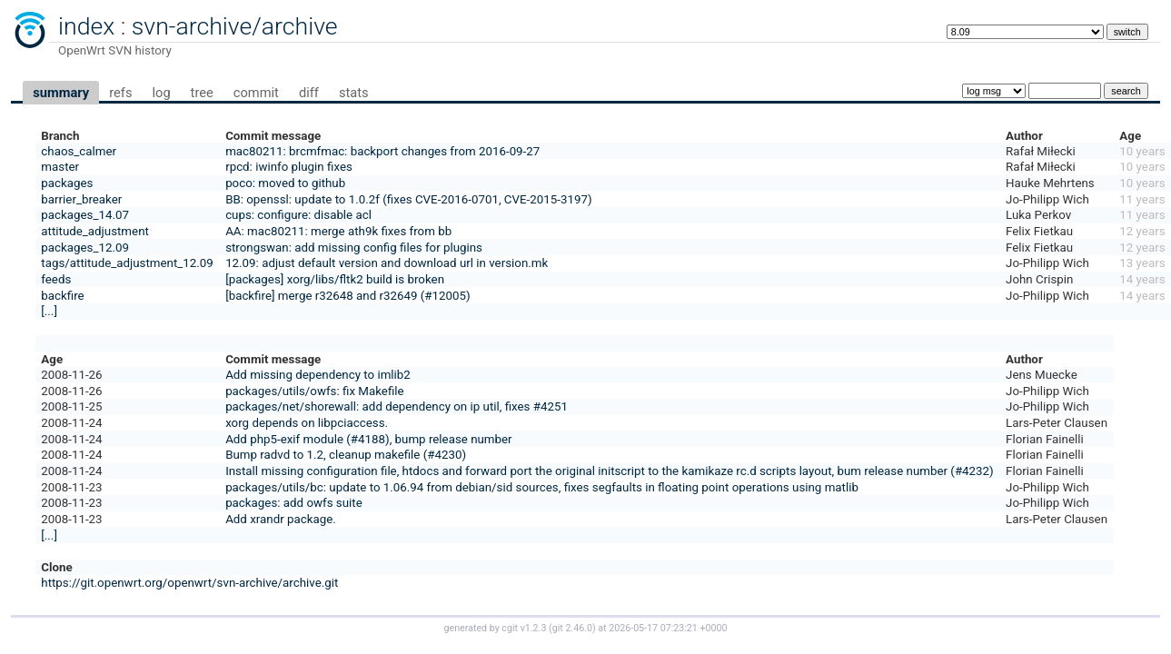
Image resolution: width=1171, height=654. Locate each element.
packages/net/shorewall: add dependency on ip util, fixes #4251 (396, 406)
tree (202, 92)
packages (67, 183)
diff (309, 92)
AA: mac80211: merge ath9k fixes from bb (338, 231)
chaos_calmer (78, 151)
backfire (62, 295)
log (161, 92)
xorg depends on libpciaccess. (306, 423)
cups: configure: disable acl (298, 215)
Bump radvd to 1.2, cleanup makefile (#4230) (345, 454)
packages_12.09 (85, 247)
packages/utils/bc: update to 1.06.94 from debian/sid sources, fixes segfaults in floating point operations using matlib (541, 487)
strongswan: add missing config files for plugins (353, 247)
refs (120, 92)
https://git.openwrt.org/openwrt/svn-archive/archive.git (189, 583)
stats (354, 92)
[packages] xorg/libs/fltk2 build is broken (334, 279)
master (60, 166)
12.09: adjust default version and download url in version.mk (386, 263)
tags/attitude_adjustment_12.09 (127, 263)
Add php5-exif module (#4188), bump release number (368, 439)
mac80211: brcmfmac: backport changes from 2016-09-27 (382, 151)
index (86, 26)
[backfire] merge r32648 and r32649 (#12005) (348, 295)
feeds (56, 279)
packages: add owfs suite (293, 503)
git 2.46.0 (572, 628)
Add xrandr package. (280, 519)
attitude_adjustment (95, 231)
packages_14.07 (85, 215)
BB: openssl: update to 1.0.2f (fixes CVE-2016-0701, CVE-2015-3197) (408, 199)
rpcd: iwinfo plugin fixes (288, 166)
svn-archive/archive (235, 26)
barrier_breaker (81, 199)
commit (256, 92)
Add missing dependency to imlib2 (318, 375)
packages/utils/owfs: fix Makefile (314, 391)
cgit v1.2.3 (523, 628)
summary (61, 92)
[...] (49, 311)
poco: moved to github (285, 183)
